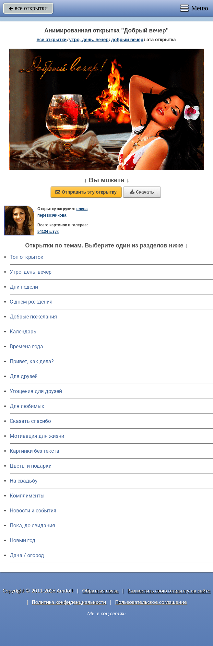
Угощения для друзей (36, 391)
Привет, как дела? (32, 361)
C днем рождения (31, 302)
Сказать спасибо (30, 421)
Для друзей (24, 376)
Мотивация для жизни (37, 436)
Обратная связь (100, 590)
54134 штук (48, 231)
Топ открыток (26, 257)
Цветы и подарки (31, 466)
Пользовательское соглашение (151, 602)
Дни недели (24, 287)
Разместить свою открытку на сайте (168, 590)
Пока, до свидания (32, 525)
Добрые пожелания (33, 317)
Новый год (22, 540)
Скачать (142, 192)
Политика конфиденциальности (69, 602)
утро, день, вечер (89, 39)
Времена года (26, 346)
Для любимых (27, 406)
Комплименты (27, 496)
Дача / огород (27, 555)
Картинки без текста (34, 451)
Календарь (23, 332)
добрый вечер (127, 39)
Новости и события (33, 511)
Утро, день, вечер (31, 272)
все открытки (28, 8)
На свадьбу (24, 481)
